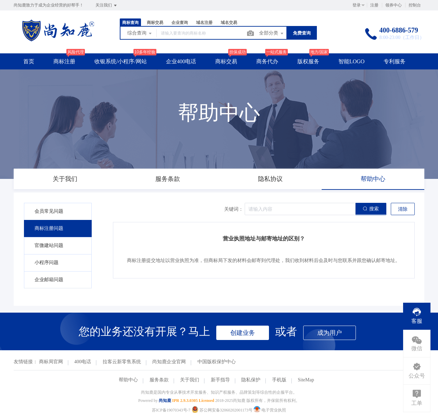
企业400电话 (181, 61)
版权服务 (308, 61)
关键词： (233, 209)
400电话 (82, 361)
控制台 (415, 5)
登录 (356, 5)
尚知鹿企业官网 (169, 361)
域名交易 (229, 22)
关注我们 (106, 5)
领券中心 (393, 5)
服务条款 (159, 379)
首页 (28, 61)
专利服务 (394, 61)
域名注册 (204, 22)
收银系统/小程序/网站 (120, 61)
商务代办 (267, 61)
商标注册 (64, 61)
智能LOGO (351, 61)
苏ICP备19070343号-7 (171, 410)
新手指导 (220, 379)
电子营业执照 (270, 410)
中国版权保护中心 (216, 361)
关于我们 (189, 379)
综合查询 (140, 33)
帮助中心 (128, 379)
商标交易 (155, 22)
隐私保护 (250, 379)
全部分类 (271, 33)
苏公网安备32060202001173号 (223, 410)
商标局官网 (51, 361)
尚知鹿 (165, 400)
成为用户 (329, 332)
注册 (374, 5)
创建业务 (242, 332)
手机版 (279, 379)
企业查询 (179, 22)
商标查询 (130, 22)
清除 (403, 209)
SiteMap (306, 379)
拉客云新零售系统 (122, 361)
